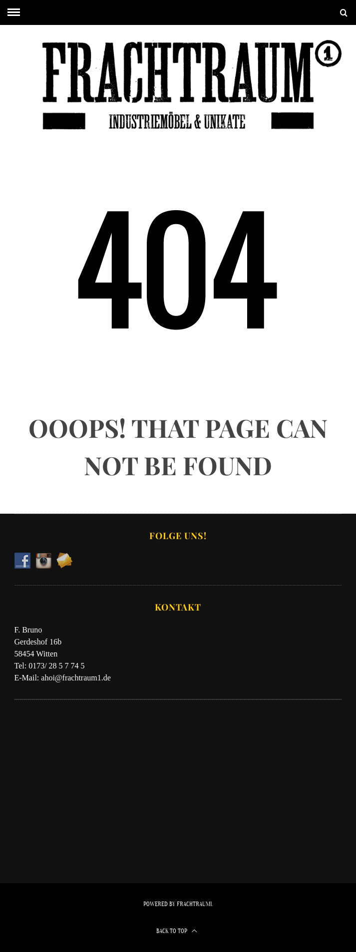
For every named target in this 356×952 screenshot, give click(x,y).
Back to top (176, 931)
